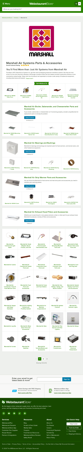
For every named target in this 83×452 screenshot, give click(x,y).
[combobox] (41, 9)
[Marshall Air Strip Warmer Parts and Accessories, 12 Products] (41, 182)
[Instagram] (3, 413)
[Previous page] (36, 359)
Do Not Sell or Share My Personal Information (60, 444)
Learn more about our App (62, 393)
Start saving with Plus (25, 393)
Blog (25, 423)
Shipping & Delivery (74, 434)
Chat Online (71, 431)
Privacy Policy (16, 444)
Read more (29, 78)
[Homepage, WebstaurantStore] (41, 4)
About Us (49, 423)
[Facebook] (14, 413)
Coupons (26, 430)
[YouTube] (9, 413)
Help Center (74, 424)
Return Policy (51, 437)
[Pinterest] (24, 413)
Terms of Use (26, 444)
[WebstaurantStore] (27, 402)
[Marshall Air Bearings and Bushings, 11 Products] (41, 148)
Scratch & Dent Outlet (30, 425)
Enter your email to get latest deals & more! (22, 379)
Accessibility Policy (38, 444)
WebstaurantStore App (9, 428)
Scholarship (50, 432)
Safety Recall (28, 437)
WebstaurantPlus (7, 423)
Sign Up (67, 379)
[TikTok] (19, 413)
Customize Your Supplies (10, 430)
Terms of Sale (6, 444)
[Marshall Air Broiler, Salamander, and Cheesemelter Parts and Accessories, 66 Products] (41, 113)
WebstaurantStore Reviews (32, 435)
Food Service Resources (31, 432)
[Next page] (47, 359)
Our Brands (50, 425)
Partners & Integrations (9, 435)
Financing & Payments (54, 430)
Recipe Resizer (7, 432)
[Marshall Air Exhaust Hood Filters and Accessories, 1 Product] (41, 217)
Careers (49, 428)
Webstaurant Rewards (9, 425)
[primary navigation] (6, 3)
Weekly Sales (28, 428)
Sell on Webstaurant (53, 435)
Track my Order (74, 428)
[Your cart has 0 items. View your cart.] (78, 3)
